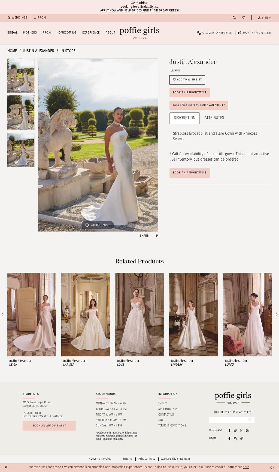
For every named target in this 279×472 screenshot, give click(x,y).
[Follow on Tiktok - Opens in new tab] (242, 439)
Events (163, 403)
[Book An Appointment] (255, 32)
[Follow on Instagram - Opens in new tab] (235, 439)
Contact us (166, 414)
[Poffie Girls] (139, 33)
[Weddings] (17, 17)
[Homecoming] (40, 17)
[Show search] (234, 17)
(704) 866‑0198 (32, 413)
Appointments (168, 409)
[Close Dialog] (6, 467)
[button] (265, 17)
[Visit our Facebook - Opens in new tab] (229, 430)
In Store (67, 51)
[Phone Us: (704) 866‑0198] (214, 33)
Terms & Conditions (172, 425)
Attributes (214, 118)
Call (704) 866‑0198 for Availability (199, 105)
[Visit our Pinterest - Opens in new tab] (241, 430)
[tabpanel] (21, 76)
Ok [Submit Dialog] (272, 467)
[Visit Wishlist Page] (243, 17)
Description (184, 118)
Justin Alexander (38, 51)
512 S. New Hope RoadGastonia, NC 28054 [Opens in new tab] (37, 404)
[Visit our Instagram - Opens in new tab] (235, 430)
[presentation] (31, 314)
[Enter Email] (231, 420)
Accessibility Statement (175, 459)
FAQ (160, 420)
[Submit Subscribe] (249, 420)
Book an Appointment (190, 92)
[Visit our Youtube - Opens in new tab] (247, 430)
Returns (127, 459)
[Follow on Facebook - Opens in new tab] (229, 439)
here (246, 467)
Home (12, 51)
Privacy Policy (146, 459)
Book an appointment (49, 426)
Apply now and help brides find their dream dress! (139, 10)
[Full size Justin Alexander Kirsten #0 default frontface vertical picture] (98, 145)
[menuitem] (17, 17)
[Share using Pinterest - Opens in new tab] (157, 236)
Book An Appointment (190, 173)
